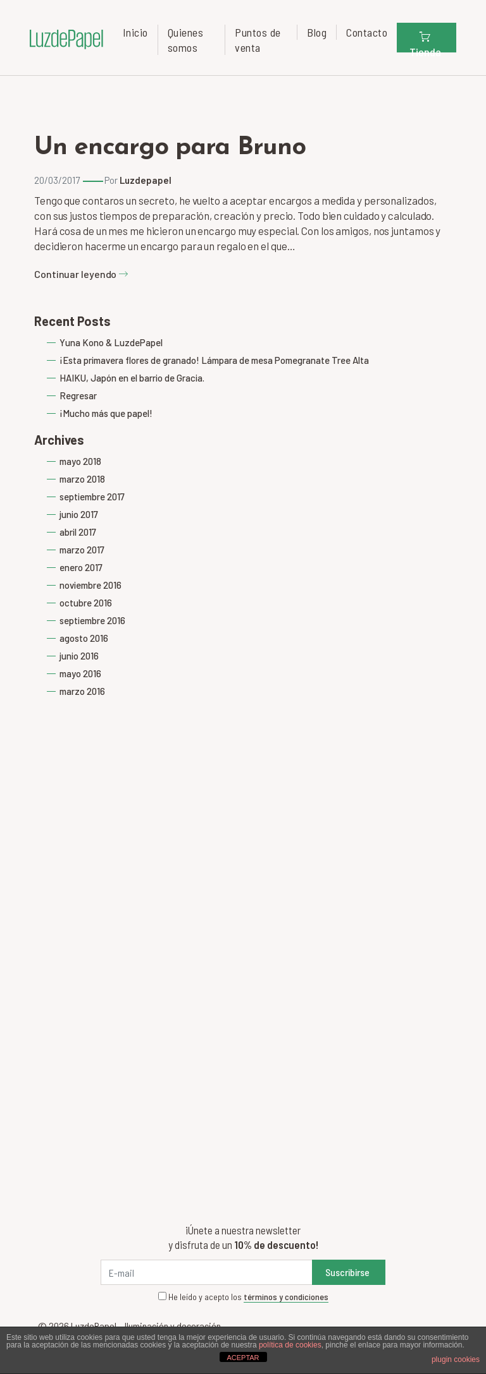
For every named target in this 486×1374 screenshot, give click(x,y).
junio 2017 (78, 514)
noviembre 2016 (90, 585)
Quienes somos (186, 39)
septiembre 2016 (92, 620)
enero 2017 (81, 567)
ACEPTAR (243, 1357)
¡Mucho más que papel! (106, 413)
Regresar (78, 395)
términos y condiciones (286, 1296)
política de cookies (290, 1345)
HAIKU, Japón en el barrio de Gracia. (131, 377)
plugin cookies (456, 1359)
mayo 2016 (80, 673)
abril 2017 (77, 532)
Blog (317, 32)
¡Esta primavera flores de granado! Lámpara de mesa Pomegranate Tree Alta (214, 360)
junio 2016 (79, 655)
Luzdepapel (145, 180)
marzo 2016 (82, 691)
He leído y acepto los (243, 1297)
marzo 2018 (82, 479)
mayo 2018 (80, 461)
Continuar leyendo (81, 274)
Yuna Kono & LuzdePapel (111, 342)
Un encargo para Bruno (170, 147)
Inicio (135, 32)
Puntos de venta (258, 39)
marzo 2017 (81, 549)
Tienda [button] (425, 41)
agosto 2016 (83, 638)
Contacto (366, 32)
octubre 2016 (85, 602)
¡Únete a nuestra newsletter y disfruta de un (243, 1237)
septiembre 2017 (92, 496)
